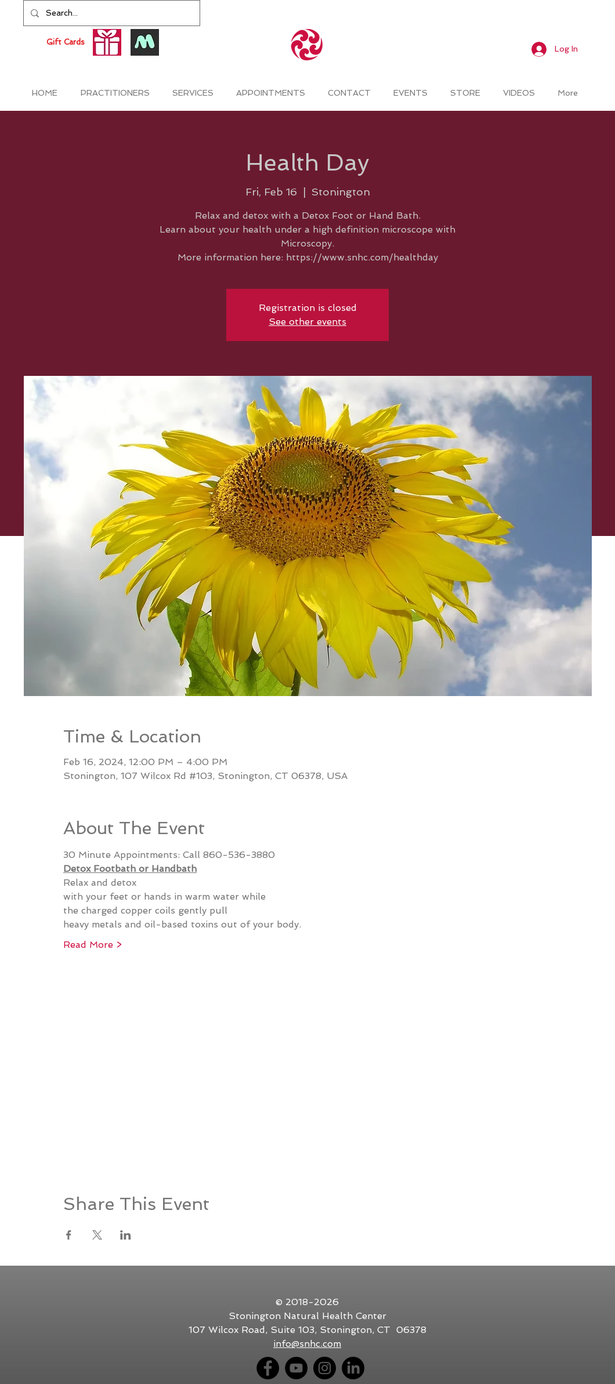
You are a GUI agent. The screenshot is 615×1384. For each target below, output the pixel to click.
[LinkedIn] (353, 1368)
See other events (307, 321)
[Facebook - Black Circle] (267, 1368)
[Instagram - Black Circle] (324, 1368)
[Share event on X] (97, 1235)
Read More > (92, 944)
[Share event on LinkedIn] (125, 1235)
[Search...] (110, 13)
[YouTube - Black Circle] (296, 1368)
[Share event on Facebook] (68, 1235)
